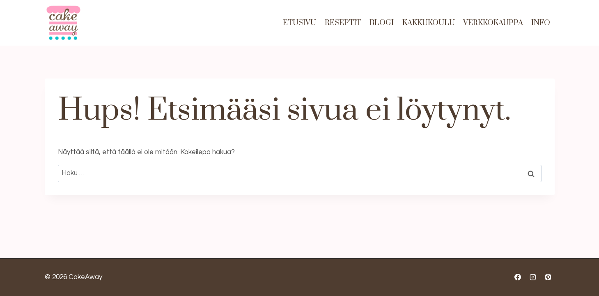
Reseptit (343, 23)
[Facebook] (517, 277)
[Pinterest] (548, 277)
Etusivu (299, 23)
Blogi (381, 23)
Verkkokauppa (493, 23)
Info (540, 23)
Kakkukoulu (428, 23)
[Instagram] (532, 277)
